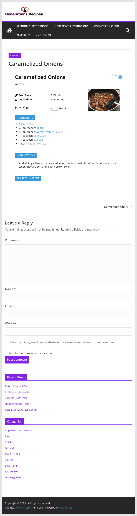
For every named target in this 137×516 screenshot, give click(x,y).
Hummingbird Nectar (18, 403)
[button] (28, 34)
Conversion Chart (106, 26)
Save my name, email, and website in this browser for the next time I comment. (63, 342)
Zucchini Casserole (16, 398)
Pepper (32, 143)
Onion (25, 124)
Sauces (9, 459)
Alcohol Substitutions (32, 26)
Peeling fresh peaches (18, 392)
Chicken (9, 442)
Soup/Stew (11, 471)
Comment (13, 240)
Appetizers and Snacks (18, 430)
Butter (41, 128)
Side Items (14, 55)
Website (10, 323)
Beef (7, 436)
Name (10, 289)
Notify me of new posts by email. (31, 353)
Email (10, 306)
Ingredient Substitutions (71, 26)
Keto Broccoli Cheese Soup (21, 409)
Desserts (10, 448)
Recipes (21, 34)
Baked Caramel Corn (17, 386)
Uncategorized (13, 477)
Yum (115, 75)
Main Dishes (12, 454)
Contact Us (43, 34)
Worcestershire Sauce (49, 131)
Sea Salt (38, 139)
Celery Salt (40, 135)
